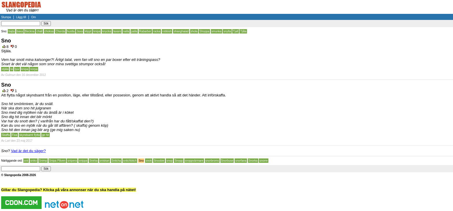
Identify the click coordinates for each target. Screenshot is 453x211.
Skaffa (6, 135)
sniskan (104, 160)
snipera (72, 160)
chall (39, 31)
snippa (83, 160)
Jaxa (80, 31)
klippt (88, 31)
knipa (96, 31)
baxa (20, 31)
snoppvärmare (194, 160)
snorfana (240, 160)
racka (156, 31)
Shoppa (204, 31)
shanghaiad (181, 31)
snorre (263, 160)
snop (169, 160)
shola (194, 31)
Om (33, 17)
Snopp (178, 160)
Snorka (253, 160)
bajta (11, 31)
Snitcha (116, 160)
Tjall (235, 31)
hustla (71, 31)
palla (134, 31)
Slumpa (6, 17)
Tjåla (243, 31)
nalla (126, 31)
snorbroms (212, 160)
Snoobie (159, 160)
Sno (141, 160)
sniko (33, 160)
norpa (34, 69)
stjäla (5, 69)
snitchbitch (130, 160)
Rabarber (145, 31)
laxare (117, 31)
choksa (49, 31)
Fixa (14, 135)
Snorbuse (227, 160)
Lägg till (21, 17)
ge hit (45, 135)
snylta (227, 31)
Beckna (29, 31)
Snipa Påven (57, 160)
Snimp (43, 160)
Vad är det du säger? (28, 151)
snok (149, 160)
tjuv (17, 69)
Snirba (93, 160)
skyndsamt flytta (29, 135)
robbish (167, 31)
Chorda (60, 31)
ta (11, 69)
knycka (106, 31)
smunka (216, 31)
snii (26, 160)
